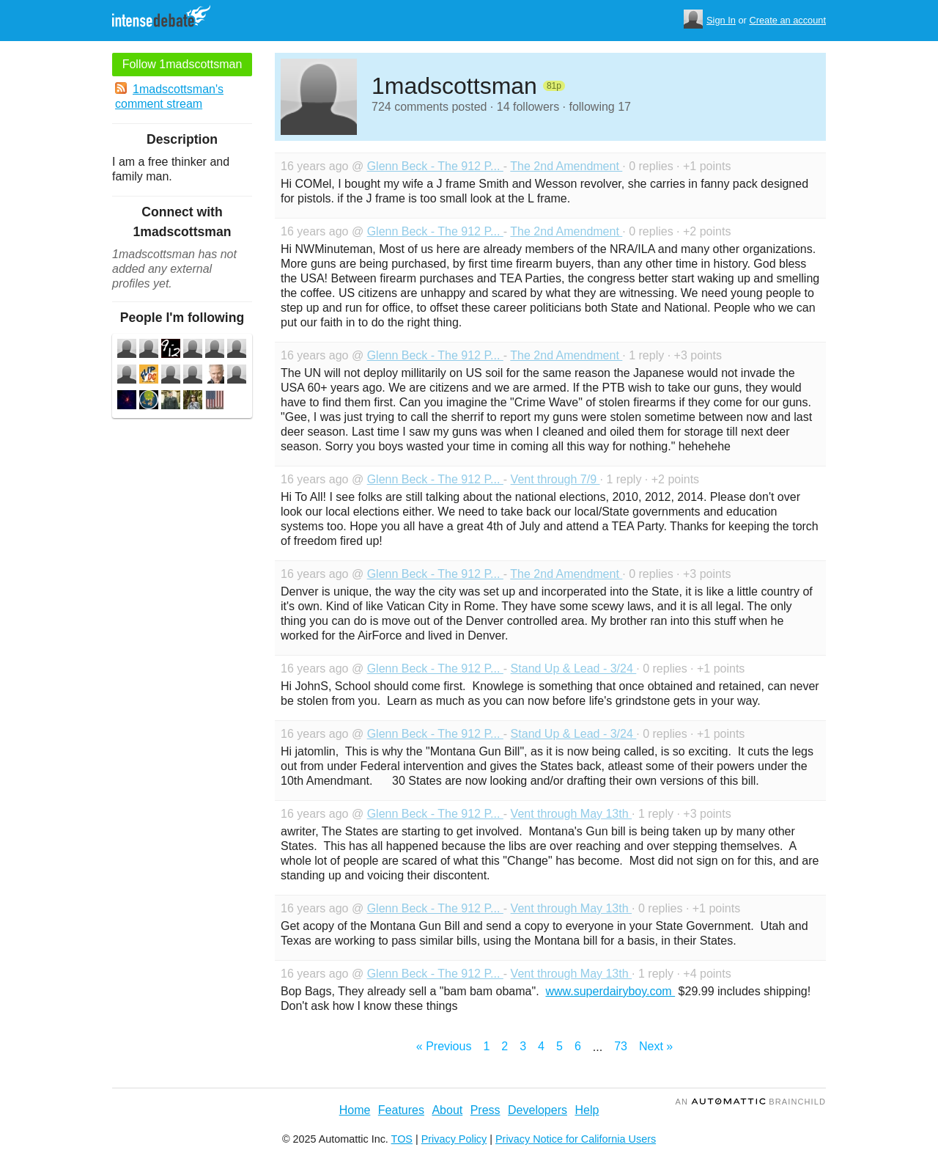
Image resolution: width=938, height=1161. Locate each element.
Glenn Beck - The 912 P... (435, 166)
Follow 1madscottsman (182, 64)
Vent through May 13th (571, 813)
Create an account (787, 20)
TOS (402, 1139)
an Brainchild (751, 1101)
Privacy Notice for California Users (575, 1139)
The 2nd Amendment (566, 166)
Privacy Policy (454, 1139)
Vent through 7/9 (555, 479)
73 (620, 1046)
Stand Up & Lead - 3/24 (574, 668)
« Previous (444, 1046)
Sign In (721, 20)
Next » (656, 1046)
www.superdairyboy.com (610, 991)
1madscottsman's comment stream (169, 96)
